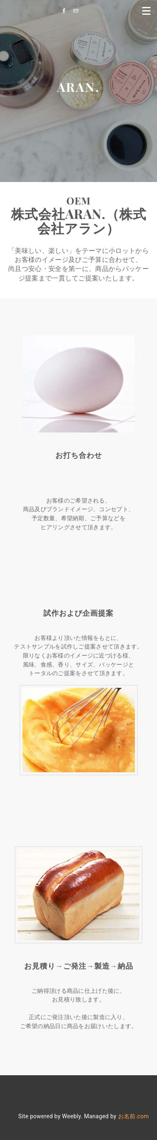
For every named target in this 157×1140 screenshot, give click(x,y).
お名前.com (133, 1116)
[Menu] (147, 10)
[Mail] (78, 11)
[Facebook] (66, 11)
